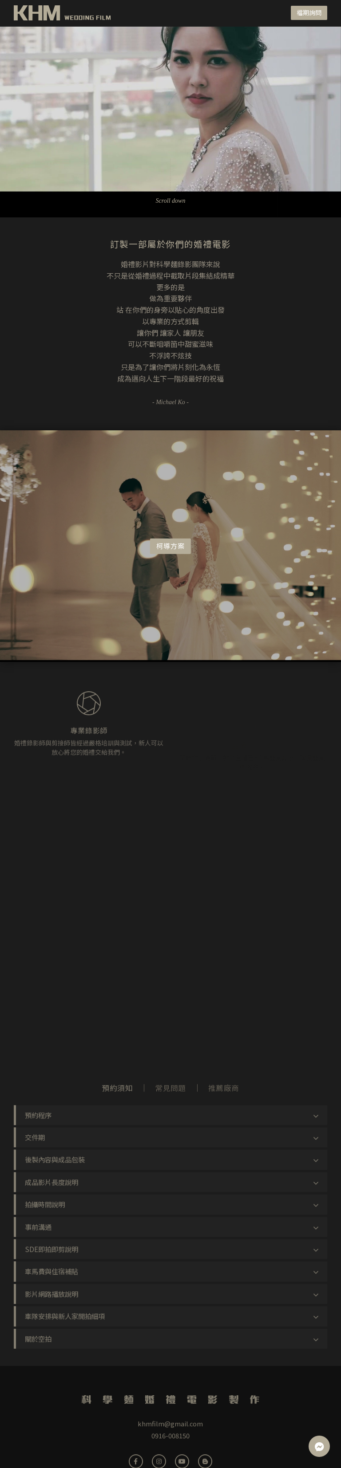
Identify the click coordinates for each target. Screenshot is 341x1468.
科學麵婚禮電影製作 (62, 12)
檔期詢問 (309, 12)
